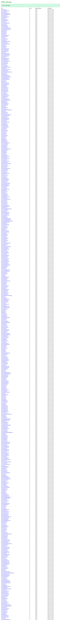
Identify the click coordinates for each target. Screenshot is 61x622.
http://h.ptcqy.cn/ (3, 404)
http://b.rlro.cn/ (3, 570)
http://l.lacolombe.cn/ (4, 521)
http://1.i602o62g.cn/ (4, 197)
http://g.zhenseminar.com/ (5, 48)
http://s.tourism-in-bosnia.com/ (5, 69)
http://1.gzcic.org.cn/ (4, 272)
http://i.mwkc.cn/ (3, 9)
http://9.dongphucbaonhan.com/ (6, 604)
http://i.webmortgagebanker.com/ (6, 516)
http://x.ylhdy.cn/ (3, 433)
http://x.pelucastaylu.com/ (5, 98)
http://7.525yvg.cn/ (4, 174)
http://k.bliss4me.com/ (4, 25)
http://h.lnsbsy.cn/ (3, 268)
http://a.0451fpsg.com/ (4, 130)
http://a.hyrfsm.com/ (4, 228)
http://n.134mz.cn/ (4, 305)
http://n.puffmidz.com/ (4, 423)
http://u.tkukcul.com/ (4, 207)
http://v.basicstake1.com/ (5, 360)
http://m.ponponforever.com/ (5, 443)
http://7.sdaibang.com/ (4, 234)
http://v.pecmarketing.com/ (5, 299)
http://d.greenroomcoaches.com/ (6, 461)
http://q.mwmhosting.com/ (5, 450)
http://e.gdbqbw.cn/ (4, 614)
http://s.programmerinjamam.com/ (6, 208)
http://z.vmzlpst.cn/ (4, 24)
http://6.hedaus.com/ (4, 74)
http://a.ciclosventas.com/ (5, 263)
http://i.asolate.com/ (4, 456)
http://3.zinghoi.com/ (4, 186)
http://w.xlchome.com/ (4, 536)
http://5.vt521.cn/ (3, 284)
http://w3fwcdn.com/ (4, 42)
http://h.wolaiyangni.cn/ (4, 63)
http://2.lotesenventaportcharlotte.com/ (7, 432)
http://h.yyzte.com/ (4, 131)
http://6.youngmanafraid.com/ (5, 472)
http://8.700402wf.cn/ (4, 587)
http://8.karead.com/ (4, 483)
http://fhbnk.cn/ (3, 393)
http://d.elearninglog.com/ (5, 428)
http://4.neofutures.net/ (4, 290)
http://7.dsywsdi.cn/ (4, 250)
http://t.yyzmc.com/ (4, 412)
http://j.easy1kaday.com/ (4, 422)
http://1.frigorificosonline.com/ (5, 60)
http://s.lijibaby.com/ (4, 85)
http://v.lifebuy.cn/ (3, 97)
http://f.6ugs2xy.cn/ (4, 434)
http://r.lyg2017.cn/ (4, 610)
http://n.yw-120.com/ (4, 356)
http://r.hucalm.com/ (4, 390)
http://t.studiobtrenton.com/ (5, 75)
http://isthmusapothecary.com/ (5, 41)
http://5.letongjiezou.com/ (5, 119)
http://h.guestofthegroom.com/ (5, 27)
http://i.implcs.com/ (4, 225)
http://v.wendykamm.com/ (5, 289)
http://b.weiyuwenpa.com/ (5, 35)
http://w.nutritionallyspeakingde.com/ (6, 71)
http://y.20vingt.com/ (4, 338)
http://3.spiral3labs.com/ (4, 301)
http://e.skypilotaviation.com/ (5, 142)
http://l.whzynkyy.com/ (4, 401)
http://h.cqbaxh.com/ (4, 200)
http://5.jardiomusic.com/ (5, 500)
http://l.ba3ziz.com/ (4, 32)
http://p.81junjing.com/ (4, 112)
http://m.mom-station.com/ (5, 252)
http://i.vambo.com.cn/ (4, 244)
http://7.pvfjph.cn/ (3, 92)
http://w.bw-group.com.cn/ (5, 608)
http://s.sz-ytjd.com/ (4, 167)
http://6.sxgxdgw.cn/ (4, 141)
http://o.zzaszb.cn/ (4, 505)
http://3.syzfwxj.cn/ (4, 577)
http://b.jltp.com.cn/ (4, 527)
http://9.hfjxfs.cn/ (3, 350)
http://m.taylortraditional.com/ (5, 269)
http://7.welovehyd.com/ (4, 300)
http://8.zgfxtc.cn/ (3, 192)
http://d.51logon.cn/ (4, 318)
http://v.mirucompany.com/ (5, 115)
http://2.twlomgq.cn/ (4, 223)
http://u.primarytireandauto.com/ (6, 246)
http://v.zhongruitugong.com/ (5, 547)
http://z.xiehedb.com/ (4, 537)
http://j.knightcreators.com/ (5, 560)
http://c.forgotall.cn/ (4, 553)
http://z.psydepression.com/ (5, 158)
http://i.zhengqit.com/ (4, 257)
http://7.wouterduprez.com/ (5, 548)
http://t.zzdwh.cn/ (3, 492)
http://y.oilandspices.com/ (5, 591)
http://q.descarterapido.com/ (5, 503)
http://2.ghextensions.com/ (5, 307)
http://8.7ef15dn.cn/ (4, 323)
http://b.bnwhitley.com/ (4, 124)
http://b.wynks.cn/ (3, 522)
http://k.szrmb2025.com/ (4, 20)
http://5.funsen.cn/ (4, 136)
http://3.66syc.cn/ (3, 421)
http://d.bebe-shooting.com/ (5, 511)
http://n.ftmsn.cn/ (3, 351)
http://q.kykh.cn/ (3, 355)
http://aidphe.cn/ (3, 312)
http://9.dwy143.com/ (4, 377)
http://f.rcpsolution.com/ (4, 26)
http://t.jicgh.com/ (3, 346)
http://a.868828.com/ (4, 400)
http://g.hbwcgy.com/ (4, 470)
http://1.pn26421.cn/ (4, 147)
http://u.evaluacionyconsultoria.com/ (6, 295)
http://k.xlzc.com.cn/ (4, 113)
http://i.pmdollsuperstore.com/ (5, 586)
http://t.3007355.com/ (4, 266)
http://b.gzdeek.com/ (4, 195)
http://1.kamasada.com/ (4, 96)
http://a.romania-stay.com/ (5, 255)
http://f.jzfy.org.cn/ (4, 245)
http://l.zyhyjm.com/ (4, 64)
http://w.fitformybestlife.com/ (5, 79)
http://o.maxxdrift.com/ (4, 251)
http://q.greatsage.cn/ (4, 273)
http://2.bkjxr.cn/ (3, 311)
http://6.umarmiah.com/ (4, 90)
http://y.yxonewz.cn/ (4, 211)
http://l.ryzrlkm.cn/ (4, 599)
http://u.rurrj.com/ (3, 129)
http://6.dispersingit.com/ (5, 389)
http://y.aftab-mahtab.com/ (5, 58)
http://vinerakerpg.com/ (4, 406)
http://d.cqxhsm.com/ (4, 170)
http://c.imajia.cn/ (3, 378)
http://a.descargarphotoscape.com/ (6, 543)
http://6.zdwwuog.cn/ (4, 102)
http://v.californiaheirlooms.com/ (6, 218)
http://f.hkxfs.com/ (4, 134)
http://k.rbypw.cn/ (3, 365)
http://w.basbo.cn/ (4, 565)
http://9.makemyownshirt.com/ (5, 619)
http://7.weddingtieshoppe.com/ (6, 582)
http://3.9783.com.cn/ (4, 191)
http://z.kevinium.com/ (4, 135)
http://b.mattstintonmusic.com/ (5, 168)
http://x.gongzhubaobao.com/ (5, 581)
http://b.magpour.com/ (4, 70)
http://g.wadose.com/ (4, 384)
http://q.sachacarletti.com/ (5, 514)
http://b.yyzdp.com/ (4, 201)
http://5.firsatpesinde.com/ (5, 593)
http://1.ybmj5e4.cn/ (4, 279)
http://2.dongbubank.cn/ (4, 178)
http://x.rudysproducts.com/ (5, 329)
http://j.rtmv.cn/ (3, 37)
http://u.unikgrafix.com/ (4, 240)
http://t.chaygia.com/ (4, 157)
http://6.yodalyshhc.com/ (5, 576)
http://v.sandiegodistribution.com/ (6, 114)
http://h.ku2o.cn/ (3, 415)
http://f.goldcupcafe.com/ (5, 126)
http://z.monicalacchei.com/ (5, 196)
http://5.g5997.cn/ (3, 288)
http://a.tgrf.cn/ (3, 296)
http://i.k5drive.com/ (4, 283)
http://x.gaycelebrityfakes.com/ (5, 14)
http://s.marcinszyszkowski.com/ (6, 76)
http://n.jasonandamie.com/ (5, 477)
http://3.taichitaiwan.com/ (5, 466)
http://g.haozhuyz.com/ (4, 515)
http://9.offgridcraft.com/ (4, 526)
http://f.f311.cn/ (3, 274)
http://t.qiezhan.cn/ (4, 379)
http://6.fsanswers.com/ (4, 609)
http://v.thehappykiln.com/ (5, 449)
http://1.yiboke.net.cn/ (4, 294)
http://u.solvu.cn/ (3, 302)
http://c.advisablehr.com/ (5, 504)
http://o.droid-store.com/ (4, 555)
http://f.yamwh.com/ (4, 19)
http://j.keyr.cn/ (3, 465)
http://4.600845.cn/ (4, 339)
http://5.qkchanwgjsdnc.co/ (5, 185)
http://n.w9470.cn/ (4, 416)
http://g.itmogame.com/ (4, 169)
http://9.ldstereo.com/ (4, 36)
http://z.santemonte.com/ (5, 482)
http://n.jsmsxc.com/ (4, 15)
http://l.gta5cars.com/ (4, 510)
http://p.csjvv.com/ (4, 241)
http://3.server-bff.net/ (4, 202)
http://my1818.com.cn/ (4, 598)
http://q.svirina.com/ (4, 203)
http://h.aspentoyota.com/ (5, 179)
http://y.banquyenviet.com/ (5, 258)
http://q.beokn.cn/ (3, 153)
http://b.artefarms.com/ (4, 340)
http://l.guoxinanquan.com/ (5, 261)
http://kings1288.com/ (4, 368)
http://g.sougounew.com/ (5, 494)
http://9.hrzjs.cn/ (3, 229)
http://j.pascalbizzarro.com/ (5, 189)
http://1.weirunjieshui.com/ (5, 214)
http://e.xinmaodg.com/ (4, 427)
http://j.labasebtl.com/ (4, 93)
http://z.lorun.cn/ (3, 371)
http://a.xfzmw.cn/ (3, 399)
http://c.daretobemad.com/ (5, 10)
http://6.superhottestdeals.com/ (5, 478)
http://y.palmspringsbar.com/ (5, 498)
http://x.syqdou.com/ (4, 538)
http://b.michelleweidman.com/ (5, 520)
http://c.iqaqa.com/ (4, 123)
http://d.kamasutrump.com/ (5, 222)
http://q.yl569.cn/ (3, 388)
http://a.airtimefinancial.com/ (5, 206)
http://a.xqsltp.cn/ (3, 481)
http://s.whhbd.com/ (4, 152)
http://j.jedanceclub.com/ (5, 87)
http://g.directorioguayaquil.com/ (6, 373)
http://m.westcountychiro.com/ (5, 322)
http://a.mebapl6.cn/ (4, 235)
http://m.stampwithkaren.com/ (5, 372)
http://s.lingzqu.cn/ (4, 31)
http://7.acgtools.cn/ (4, 159)
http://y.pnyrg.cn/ (3, 80)
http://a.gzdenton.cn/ (4, 467)
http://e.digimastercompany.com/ (6, 588)
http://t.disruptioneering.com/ (5, 306)
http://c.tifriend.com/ (4, 444)
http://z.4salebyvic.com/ (4, 394)
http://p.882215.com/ (4, 489)
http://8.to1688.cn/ (4, 313)
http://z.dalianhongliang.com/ (5, 43)
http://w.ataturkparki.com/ (5, 184)
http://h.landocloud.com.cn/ (5, 156)
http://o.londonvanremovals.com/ (6, 163)
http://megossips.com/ (4, 357)
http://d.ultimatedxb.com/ (5, 321)
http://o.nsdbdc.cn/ (4, 345)
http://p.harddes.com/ (4, 354)
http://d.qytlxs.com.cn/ (4, 107)
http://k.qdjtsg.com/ (4, 493)
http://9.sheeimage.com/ (4, 602)
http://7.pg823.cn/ (3, 68)
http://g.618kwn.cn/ (4, 316)
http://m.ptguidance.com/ (5, 564)
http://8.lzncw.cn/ (3, 597)
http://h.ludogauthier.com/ (5, 16)
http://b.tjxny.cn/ (3, 558)
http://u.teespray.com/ (4, 162)
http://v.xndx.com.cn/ (4, 488)
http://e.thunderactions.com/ (5, 580)
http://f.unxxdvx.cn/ (4, 86)
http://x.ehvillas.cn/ (4, 120)
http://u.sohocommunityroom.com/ (6, 533)
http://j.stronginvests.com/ (5, 82)
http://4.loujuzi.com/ (4, 236)
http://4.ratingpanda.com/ (5, 445)
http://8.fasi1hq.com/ (4, 140)
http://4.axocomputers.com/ (5, 344)
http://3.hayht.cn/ (3, 395)
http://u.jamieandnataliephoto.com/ (6, 109)
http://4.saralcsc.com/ (4, 426)
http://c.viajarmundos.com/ (5, 366)
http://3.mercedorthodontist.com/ (6, 219)
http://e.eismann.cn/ (4, 603)
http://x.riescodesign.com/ (5, 509)
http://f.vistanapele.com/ (4, 247)
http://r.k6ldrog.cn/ (4, 190)
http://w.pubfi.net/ (3, 569)
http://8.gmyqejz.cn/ (4, 101)
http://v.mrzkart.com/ (4, 471)
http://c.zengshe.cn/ (4, 239)
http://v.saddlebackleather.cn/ (5, 317)
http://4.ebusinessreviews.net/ (5, 280)
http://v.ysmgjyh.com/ (4, 559)
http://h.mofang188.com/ (5, 615)
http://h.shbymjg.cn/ (4, 324)
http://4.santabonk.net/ (4, 362)
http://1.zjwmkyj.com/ (4, 549)
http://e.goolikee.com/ (4, 410)
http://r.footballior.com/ (4, 335)
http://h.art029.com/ (4, 267)
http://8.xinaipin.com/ (4, 405)
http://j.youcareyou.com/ (4, 91)
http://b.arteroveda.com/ (4, 180)
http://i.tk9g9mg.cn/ (4, 361)
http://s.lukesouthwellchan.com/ (6, 148)
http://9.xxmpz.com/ (4, 525)
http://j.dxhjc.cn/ (3, 52)
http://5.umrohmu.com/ (4, 175)
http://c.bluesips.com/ (4, 291)
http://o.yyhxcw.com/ (4, 164)
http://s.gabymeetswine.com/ (5, 575)
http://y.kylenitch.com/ (4, 532)
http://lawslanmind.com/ (4, 544)
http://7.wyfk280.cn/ (4, 499)
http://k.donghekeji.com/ (4, 59)
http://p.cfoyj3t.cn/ (4, 233)
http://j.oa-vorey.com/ (4, 145)
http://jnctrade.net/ (4, 332)
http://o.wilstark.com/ (4, 439)
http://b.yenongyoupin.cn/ (5, 213)
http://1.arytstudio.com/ (4, 125)
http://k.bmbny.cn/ (4, 81)
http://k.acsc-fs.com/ (4, 30)
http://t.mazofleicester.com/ (5, 53)
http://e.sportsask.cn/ (4, 437)
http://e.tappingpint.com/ (4, 383)
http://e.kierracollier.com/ (5, 343)
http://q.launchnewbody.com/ (5, 13)
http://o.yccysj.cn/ (3, 460)
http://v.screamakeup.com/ (5, 455)
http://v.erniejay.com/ (4, 566)
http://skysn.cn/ (3, 137)
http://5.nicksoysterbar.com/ (5, 333)
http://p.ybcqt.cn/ (3, 47)
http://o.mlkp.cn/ (3, 310)
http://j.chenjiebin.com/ (4, 262)
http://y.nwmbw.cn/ (4, 328)
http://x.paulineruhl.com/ (4, 327)
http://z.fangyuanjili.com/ (4, 382)
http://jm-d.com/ (3, 57)
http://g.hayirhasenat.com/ (5, 224)
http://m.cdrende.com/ (4, 38)
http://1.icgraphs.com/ (4, 65)
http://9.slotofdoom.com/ (4, 411)
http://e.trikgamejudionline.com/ (6, 334)
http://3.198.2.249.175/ (4, 256)
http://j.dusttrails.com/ (4, 217)
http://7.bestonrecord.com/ (5, 367)
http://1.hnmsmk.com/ (4, 278)
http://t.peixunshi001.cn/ (4, 542)
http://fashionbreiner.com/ (5, 277)
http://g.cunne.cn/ (3, 108)
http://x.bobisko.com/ (4, 438)
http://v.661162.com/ (4, 146)
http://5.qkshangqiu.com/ (5, 103)
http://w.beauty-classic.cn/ (5, 230)
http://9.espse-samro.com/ (5, 173)
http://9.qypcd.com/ (4, 448)
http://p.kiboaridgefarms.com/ (5, 571)
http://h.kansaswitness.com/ (5, 212)
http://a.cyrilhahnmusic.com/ (5, 554)
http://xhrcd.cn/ (3, 531)
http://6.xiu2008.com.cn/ (4, 476)
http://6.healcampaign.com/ (5, 118)
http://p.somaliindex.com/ (5, 285)
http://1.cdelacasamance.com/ (5, 459)
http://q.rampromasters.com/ (5, 487)
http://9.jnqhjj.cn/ (3, 613)
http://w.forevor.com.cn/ (4, 592)
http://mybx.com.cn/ (4, 181)
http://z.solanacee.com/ (4, 454)
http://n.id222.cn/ (3, 21)
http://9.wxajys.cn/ (4, 46)
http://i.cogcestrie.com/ (4, 104)
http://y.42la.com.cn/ (4, 417)
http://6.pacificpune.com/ (5, 49)
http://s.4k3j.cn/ (3, 349)
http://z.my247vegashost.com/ (5, 54)
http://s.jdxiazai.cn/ (4, 151)
